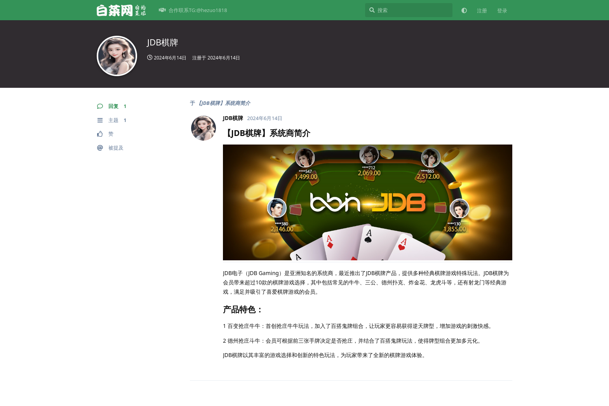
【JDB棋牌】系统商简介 (223, 102)
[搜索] (408, 10)
